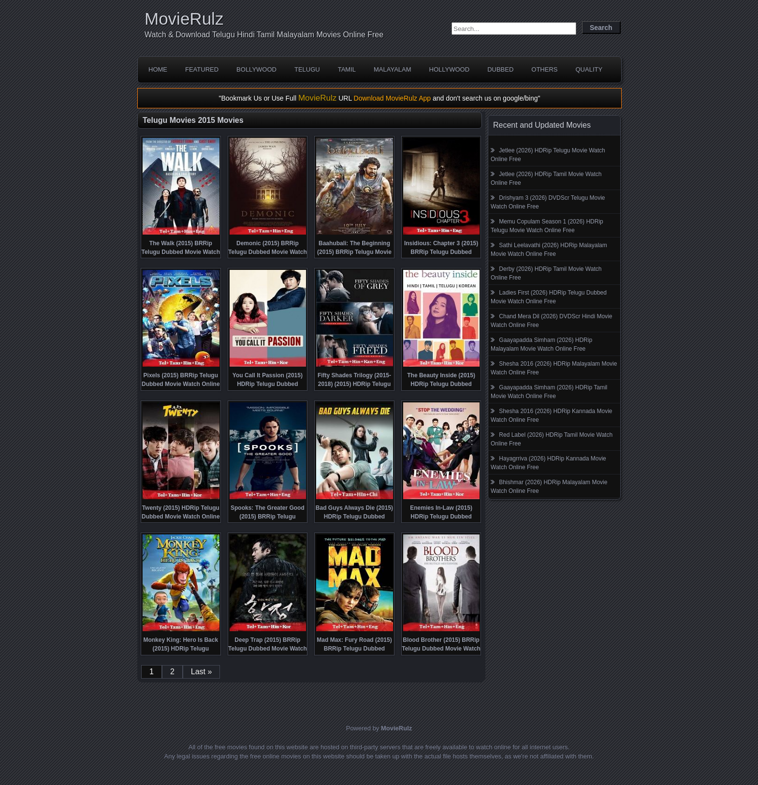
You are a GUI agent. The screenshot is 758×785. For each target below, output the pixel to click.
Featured (202, 69)
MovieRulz (184, 18)
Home (157, 69)
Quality (588, 69)
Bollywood (256, 69)
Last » (201, 671)
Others (544, 69)
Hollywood (449, 69)
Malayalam (392, 69)
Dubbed (500, 69)
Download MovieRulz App (392, 98)
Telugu (307, 69)
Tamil (347, 69)
